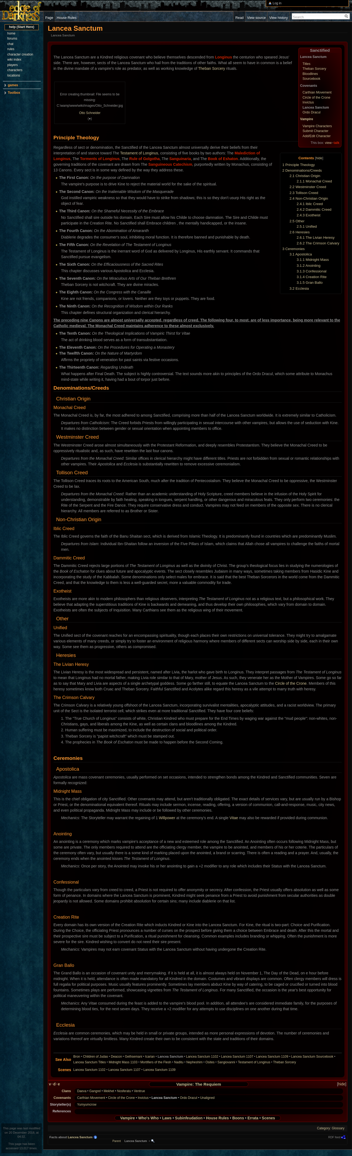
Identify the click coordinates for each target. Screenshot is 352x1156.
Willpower (167, 818)
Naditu (178, 1062)
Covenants (62, 1098)
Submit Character (316, 131)
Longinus (223, 57)
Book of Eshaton (223, 159)
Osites (210, 1062)
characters (14, 70)
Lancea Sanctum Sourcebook (312, 1056)
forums (12, 38)
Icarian (150, 1056)
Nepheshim (194, 1062)
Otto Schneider (89, 113)
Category (323, 1128)
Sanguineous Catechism (170, 164)
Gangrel (95, 1091)
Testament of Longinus (139, 153)
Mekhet (109, 1091)
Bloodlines (310, 74)
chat (10, 44)
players (12, 65)
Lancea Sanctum (80, 1137)
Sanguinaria (180, 159)
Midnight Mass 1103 (123, 1062)
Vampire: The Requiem (198, 1084)
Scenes (268, 1118)
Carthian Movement (317, 92)
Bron (76, 1056)
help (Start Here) (21, 27)
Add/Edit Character (317, 136)
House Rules (217, 1118)
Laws (167, 1118)
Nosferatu (124, 1091)
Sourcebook (311, 79)
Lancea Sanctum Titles (89, 1062)
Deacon (116, 1056)
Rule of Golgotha (144, 159)
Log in (277, 3)
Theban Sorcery (314, 69)
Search (298, 17)
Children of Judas (95, 1056)
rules (10, 49)
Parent (117, 1141)
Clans (66, 1091)
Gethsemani (133, 1056)
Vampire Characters (317, 126)
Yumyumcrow (86, 1104)
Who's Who (148, 1118)
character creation (20, 54)
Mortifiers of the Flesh (155, 1062)
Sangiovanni (226, 1062)
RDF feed (334, 1137)
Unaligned (207, 1098)
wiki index (14, 59)
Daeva (81, 1091)
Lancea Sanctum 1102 (202, 1056)
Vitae (233, 818)
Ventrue (139, 1091)
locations (13, 75)
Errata (253, 1118)
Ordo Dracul (311, 112)
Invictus (308, 102)
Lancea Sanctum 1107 (237, 1056)
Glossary (338, 1128)
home (11, 33)
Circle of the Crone (316, 97)
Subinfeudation (188, 1118)
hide (319, 158)
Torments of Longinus (100, 159)
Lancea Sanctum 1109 (272, 1056)
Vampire (306, 119)
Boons (238, 1118)
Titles (306, 64)
